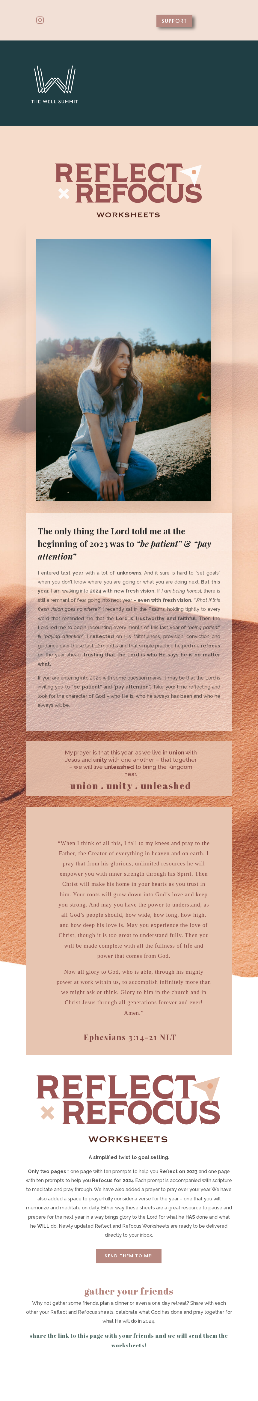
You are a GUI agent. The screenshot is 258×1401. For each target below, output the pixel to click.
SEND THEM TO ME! (129, 1256)
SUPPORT (174, 20)
